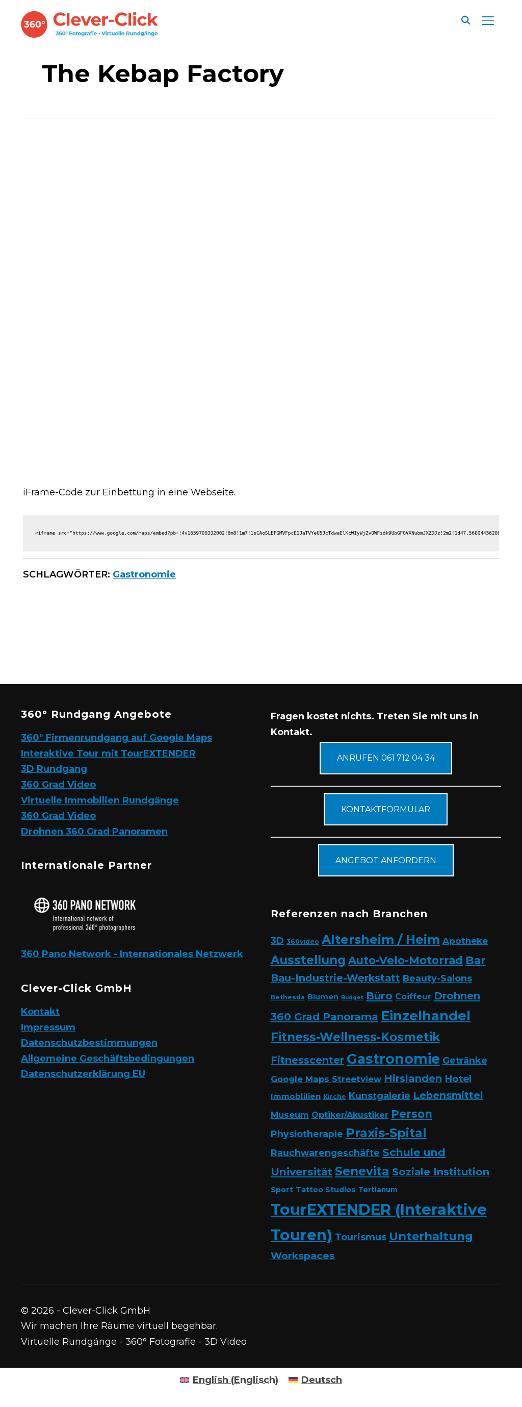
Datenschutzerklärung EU (83, 1073)
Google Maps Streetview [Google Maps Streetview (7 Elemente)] (326, 1079)
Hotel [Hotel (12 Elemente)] (458, 1079)
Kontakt (40, 1011)
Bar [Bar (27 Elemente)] (475, 960)
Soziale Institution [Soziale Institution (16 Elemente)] (440, 1172)
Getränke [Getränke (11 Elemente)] (464, 1060)
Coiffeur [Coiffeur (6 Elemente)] (413, 996)
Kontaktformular (385, 809)
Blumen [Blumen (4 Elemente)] (322, 996)
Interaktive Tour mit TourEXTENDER (108, 753)
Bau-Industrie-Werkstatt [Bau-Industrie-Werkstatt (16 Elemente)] (335, 978)
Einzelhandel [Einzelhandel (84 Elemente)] (426, 1016)
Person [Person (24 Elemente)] (411, 1113)
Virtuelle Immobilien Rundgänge (100, 800)
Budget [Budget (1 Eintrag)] (352, 997)
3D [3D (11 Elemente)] (277, 940)
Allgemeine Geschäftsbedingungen (107, 1058)
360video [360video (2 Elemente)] (302, 941)
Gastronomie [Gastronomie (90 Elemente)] (393, 1058)
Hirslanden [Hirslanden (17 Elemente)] (413, 1078)
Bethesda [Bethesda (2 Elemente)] (288, 997)
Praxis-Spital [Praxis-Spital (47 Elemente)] (386, 1132)
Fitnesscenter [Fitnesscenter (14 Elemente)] (307, 1060)
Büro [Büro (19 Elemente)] (379, 995)
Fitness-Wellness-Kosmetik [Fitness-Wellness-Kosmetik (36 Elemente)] (355, 1037)
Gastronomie (144, 574)
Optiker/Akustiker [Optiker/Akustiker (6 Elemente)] (349, 1115)
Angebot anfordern (385, 860)
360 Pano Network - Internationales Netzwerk (132, 954)
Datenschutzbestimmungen (89, 1042)
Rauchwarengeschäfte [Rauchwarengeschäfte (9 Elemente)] (325, 1152)
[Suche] (465, 19)
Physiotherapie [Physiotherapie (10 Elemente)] (307, 1133)
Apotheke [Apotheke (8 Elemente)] (465, 941)
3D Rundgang (54, 768)
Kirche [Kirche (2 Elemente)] (334, 1096)
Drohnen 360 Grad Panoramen (94, 831)
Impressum (48, 1027)
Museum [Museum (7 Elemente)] (290, 1115)
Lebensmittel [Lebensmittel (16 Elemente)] (448, 1095)
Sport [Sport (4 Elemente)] (282, 1189)
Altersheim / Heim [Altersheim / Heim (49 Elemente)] (381, 939)
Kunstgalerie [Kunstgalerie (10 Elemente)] (379, 1095)
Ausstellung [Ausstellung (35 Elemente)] (308, 960)
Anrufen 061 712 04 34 (386, 758)
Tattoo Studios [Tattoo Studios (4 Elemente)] (326, 1189)
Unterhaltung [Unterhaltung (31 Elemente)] (431, 1236)
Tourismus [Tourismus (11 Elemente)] (360, 1237)
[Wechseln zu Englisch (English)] (229, 1380)
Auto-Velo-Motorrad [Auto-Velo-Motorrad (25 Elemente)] (405, 960)
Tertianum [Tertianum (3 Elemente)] (378, 1190)
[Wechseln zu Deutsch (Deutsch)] (315, 1380)
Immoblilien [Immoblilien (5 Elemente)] (296, 1096)
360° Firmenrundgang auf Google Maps (116, 737)
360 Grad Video (58, 784)
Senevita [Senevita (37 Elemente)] (362, 1171)
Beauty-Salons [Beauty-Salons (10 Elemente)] (437, 978)
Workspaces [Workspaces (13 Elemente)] (303, 1256)
